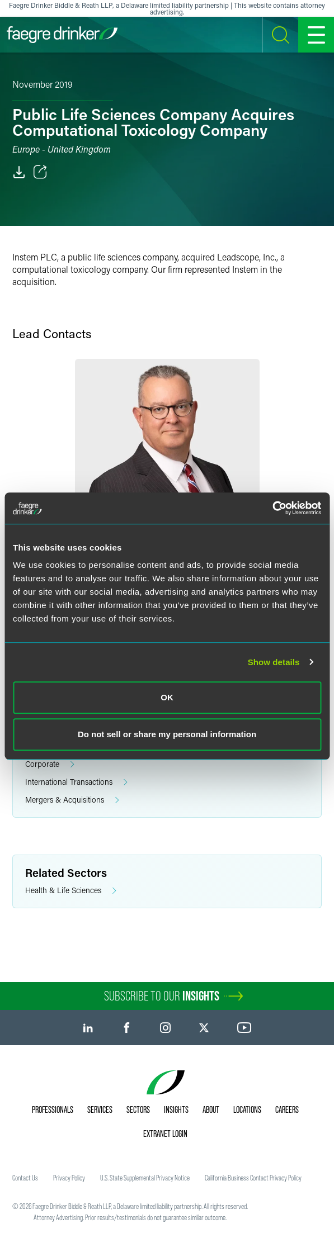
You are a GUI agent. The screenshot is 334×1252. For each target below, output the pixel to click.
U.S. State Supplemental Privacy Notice (145, 1177)
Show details (274, 662)
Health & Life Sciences (70, 891)
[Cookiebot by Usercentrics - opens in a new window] (272, 508)
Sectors (138, 1109)
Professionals (52, 1109)
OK (167, 697)
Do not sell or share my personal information (167, 734)
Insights (176, 1109)
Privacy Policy (69, 1177)
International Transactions (76, 782)
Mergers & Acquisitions (72, 800)
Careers (287, 1109)
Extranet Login (165, 1133)
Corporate (49, 764)
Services (99, 1109)
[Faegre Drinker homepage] (62, 34)
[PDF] (19, 172)
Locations (247, 1109)
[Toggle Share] (40, 172)
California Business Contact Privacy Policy (253, 1177)
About (211, 1109)
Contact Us (25, 1177)
